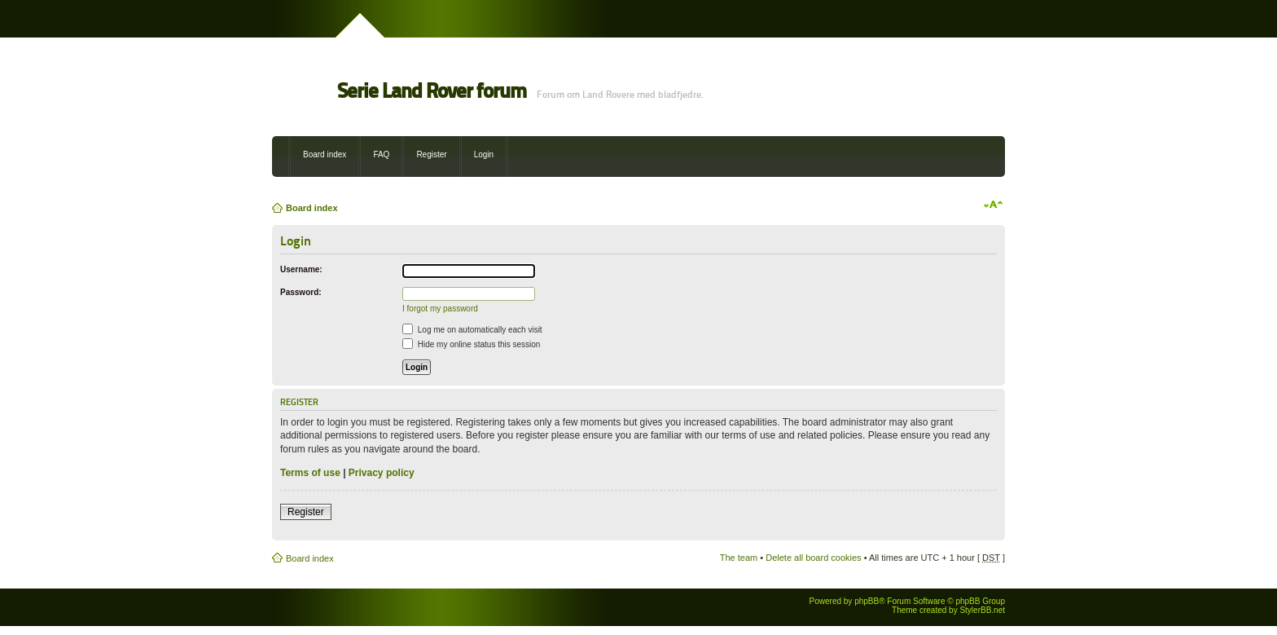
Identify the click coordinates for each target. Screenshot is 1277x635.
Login (484, 154)
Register (431, 154)
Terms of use (310, 472)
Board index (324, 154)
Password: (301, 292)
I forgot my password (440, 308)
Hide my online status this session (471, 344)
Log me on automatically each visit (472, 329)
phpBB (866, 601)
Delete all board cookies (813, 557)
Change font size (993, 204)
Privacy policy (382, 472)
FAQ (381, 154)
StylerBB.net (982, 610)
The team (738, 557)
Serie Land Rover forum (431, 91)
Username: (301, 269)
